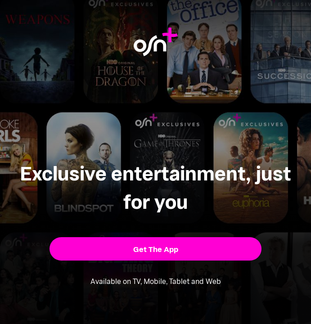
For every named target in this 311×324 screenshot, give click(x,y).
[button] (155, 249)
